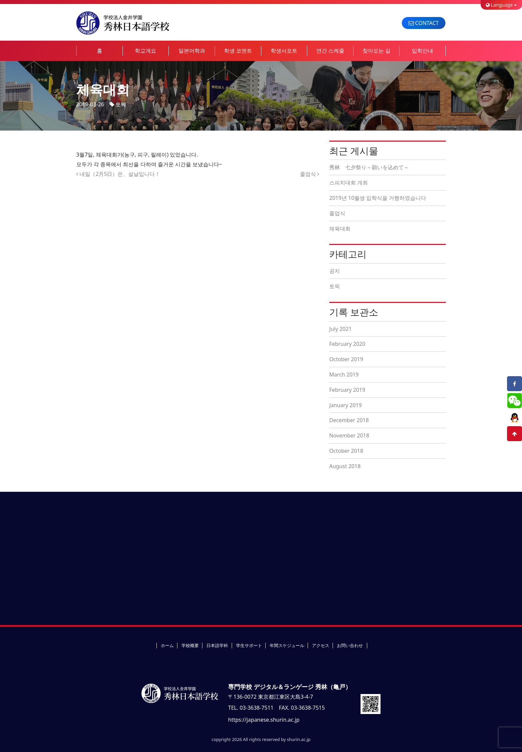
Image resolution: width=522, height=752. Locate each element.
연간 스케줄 (330, 50)
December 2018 (349, 420)
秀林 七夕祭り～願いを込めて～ (369, 167)
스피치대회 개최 (348, 182)
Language (499, 5)
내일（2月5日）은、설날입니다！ (118, 174)
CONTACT (423, 23)
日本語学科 (217, 645)
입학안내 (422, 50)
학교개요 (145, 50)
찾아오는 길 (377, 50)
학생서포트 (284, 50)
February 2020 (347, 344)
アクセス (320, 645)
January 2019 (345, 405)
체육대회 (340, 228)
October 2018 (346, 450)
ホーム (167, 645)
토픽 (121, 104)
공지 (334, 271)
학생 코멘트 (238, 50)
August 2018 (345, 466)
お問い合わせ (350, 645)
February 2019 (347, 389)
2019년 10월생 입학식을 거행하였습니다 (377, 198)
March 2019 (344, 374)
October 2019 (346, 359)
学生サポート (249, 645)
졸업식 (309, 174)
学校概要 (190, 645)
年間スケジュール (287, 645)
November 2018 (349, 435)
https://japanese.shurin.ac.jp (263, 719)
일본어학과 (191, 50)
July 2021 (340, 329)
